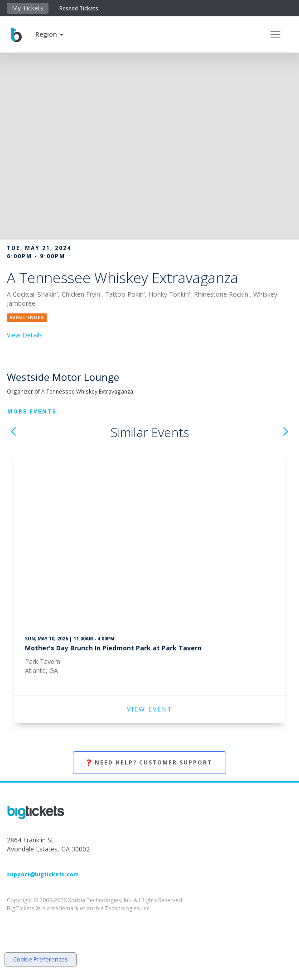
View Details (25, 335)
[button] (49, 34)
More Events (31, 411)
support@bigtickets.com (43, 874)
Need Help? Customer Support (149, 762)
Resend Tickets (78, 8)
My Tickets (27, 8)
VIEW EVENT (150, 709)
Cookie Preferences (40, 959)
